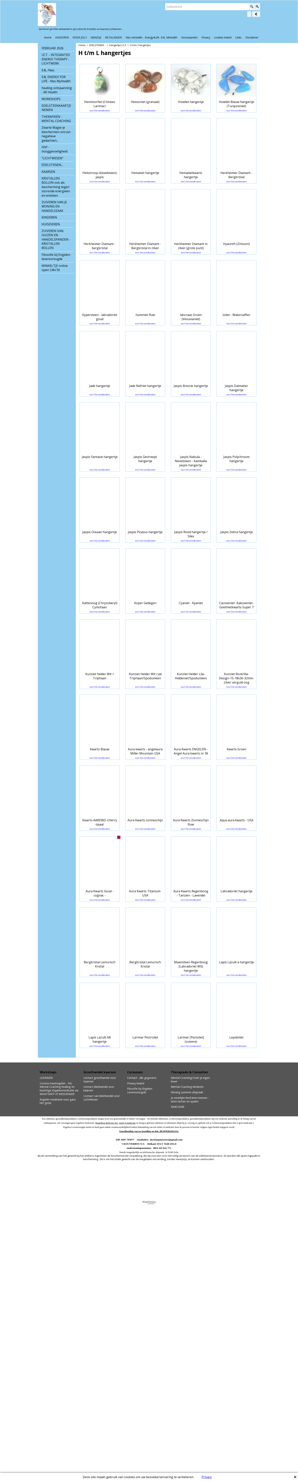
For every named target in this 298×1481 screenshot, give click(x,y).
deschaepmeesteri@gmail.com (166, 1405)
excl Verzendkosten (100, 127)
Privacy (207, 1477)
